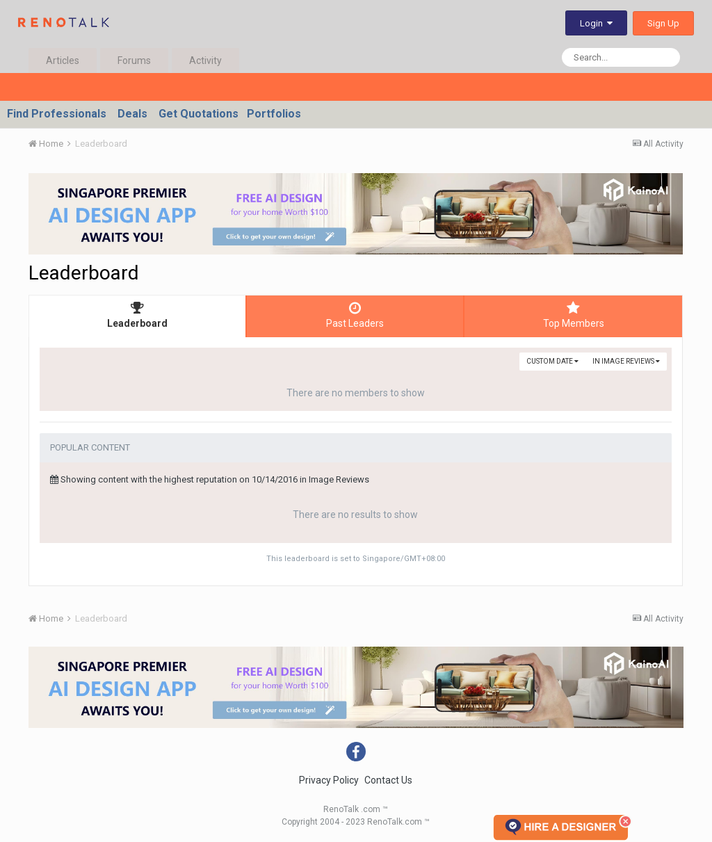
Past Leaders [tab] (355, 315)
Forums (134, 60)
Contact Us (388, 780)
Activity (205, 60)
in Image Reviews (626, 361)
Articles (62, 60)
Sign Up (663, 23)
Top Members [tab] (573, 315)
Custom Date (552, 361)
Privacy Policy (329, 780)
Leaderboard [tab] (137, 315)
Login (596, 23)
